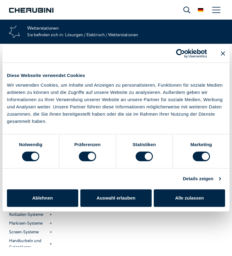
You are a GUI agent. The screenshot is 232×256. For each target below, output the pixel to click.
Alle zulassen (189, 197)
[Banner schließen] (223, 53)
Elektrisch (95, 35)
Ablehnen (42, 197)
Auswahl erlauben (116, 197)
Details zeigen (198, 178)
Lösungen (74, 35)
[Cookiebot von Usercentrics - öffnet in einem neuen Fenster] (180, 53)
